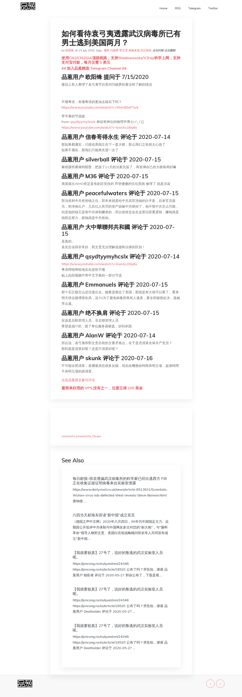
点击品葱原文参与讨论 (78, 380)
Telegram (194, 8)
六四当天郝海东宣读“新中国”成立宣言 (104, 515)
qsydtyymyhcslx (83, 122)
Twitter (213, 8)
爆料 (107, 50)
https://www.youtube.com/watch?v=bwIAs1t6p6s (99, 127)
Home (163, 8)
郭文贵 (123, 50)
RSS (178, 8)
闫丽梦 (114, 50)
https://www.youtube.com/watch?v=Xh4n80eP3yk (99, 107)
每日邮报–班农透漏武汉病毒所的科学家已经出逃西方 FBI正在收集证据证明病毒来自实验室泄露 (120, 480)
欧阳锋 (69, 50)
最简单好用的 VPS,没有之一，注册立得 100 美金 (102, 388)
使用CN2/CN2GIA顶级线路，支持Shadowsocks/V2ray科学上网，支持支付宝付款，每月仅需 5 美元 (120, 60)
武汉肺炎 (146, 50)
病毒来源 (134, 50)
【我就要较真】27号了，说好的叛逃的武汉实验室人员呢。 (118, 554)
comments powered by (81, 436)
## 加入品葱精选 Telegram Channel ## (93, 68)
